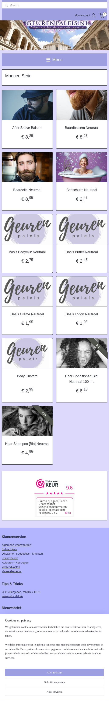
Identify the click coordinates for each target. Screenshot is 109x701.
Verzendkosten (11, 567)
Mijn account (85, 15)
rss (48, 693)
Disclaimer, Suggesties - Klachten (22, 553)
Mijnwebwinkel (95, 693)
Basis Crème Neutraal (27, 314)
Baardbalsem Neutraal (82, 128)
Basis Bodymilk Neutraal (27, 252)
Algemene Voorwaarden (16, 544)
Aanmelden (12, 625)
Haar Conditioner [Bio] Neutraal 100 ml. (81, 379)
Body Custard (27, 376)
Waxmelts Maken (12, 596)
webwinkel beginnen (62, 693)
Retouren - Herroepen (15, 562)
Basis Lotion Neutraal (82, 314)
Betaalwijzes (9, 549)
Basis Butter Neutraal (82, 252)
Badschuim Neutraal (81, 190)
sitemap (41, 693)
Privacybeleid (10, 558)
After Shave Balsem (27, 128)
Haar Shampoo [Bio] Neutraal (27, 444)
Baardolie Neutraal (27, 190)
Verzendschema (11, 571)
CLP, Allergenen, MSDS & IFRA (21, 592)
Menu (54, 59)
